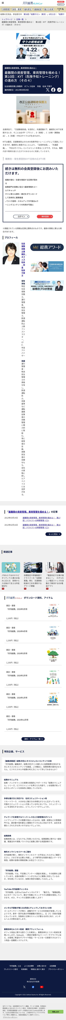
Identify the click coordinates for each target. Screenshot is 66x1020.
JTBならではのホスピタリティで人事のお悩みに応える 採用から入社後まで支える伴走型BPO (11, 580)
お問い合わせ (41, 966)
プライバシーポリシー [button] (10, 1017)
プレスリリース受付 (11, 969)
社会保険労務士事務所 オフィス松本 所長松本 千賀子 (24, 259)
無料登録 (61, 2)
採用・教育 (16, 9)
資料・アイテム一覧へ (34, 739)
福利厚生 (27, 9)
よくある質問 (29, 966)
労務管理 (5, 9)
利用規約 (24, 969)
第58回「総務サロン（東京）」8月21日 (40, 14)
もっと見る (54, 534)
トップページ (7, 19)
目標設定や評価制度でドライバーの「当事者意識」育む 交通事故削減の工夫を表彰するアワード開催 (33, 580)
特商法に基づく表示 (38, 969)
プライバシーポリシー (56, 969)
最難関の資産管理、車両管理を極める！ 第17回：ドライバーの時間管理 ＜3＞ (41, 519)
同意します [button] (55, 1012)
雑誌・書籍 (33, 612)
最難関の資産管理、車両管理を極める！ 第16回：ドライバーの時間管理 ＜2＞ (41, 526)
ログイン (61, 4)
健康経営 (37, 9)
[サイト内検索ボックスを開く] (62, 9)
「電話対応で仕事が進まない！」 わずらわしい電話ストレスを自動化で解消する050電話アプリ (55, 580)
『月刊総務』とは (14, 966)
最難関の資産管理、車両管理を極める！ (21, 68)
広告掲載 (53, 966)
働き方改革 (48, 9)
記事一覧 (20, 19)
